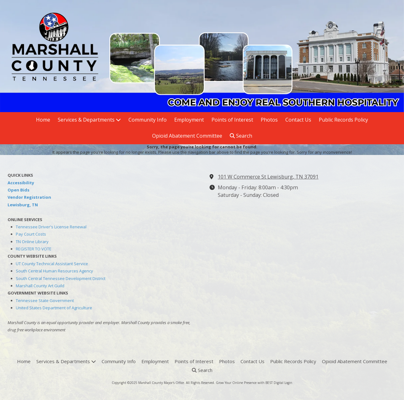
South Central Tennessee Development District (60, 278)
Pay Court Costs (31, 234)
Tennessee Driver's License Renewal (51, 227)
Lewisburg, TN (23, 205)
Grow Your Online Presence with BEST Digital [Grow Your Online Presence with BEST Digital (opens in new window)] (249, 382)
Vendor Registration (29, 197)
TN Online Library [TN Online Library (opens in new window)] (32, 241)
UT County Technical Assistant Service (52, 263)
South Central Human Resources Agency (54, 271)
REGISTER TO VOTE (33, 249)
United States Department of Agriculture (54, 308)
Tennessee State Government (45, 300)
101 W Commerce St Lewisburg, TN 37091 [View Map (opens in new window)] (268, 176)
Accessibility (21, 183)
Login (288, 382)
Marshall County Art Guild (40, 286)
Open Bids (18, 190)
